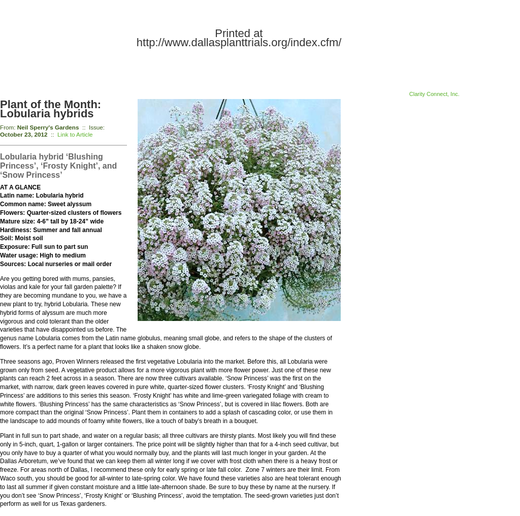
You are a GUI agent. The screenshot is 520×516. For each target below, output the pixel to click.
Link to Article (75, 134)
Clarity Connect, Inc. (434, 94)
